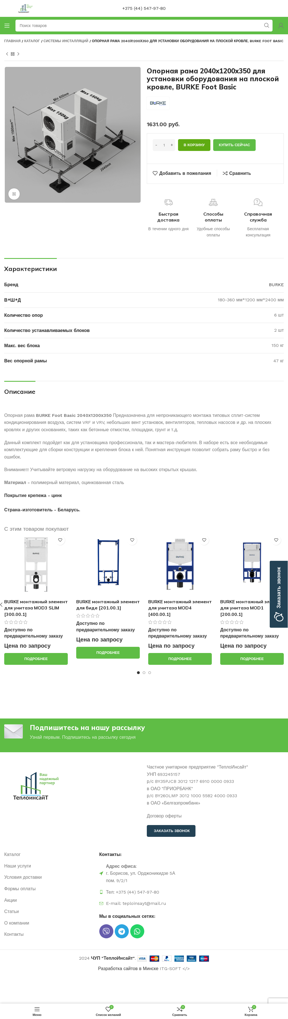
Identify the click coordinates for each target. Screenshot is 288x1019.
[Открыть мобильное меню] (7, 25)
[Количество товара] (164, 145)
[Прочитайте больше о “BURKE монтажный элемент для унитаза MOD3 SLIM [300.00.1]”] (36, 659)
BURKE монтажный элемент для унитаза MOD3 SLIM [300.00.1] (36, 608)
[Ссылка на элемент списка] (49, 854)
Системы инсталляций (66, 41)
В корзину (194, 145)
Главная (12, 41)
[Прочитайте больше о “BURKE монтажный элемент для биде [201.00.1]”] (108, 653)
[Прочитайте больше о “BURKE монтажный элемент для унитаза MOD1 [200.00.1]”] (252, 659)
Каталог (32, 41)
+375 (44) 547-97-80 (144, 8)
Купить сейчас (234, 145)
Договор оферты (164, 816)
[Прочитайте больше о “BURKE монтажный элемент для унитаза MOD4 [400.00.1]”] (180, 659)
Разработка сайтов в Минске (128, 968)
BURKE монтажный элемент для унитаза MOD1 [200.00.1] (252, 608)
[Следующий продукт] (18, 54)
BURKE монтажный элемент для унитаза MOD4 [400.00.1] (180, 608)
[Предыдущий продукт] (7, 54)
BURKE (276, 284)
